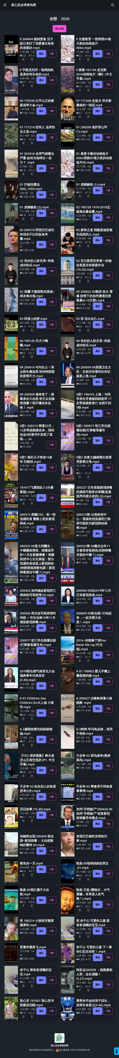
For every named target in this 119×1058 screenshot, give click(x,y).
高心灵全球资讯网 (23, 5)
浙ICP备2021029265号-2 (41, 1049)
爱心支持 (59, 28)
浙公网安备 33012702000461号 (73, 1050)
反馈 (116, 1051)
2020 (65, 18)
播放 (41, 53)
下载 (51, 53)
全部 (53, 18)
